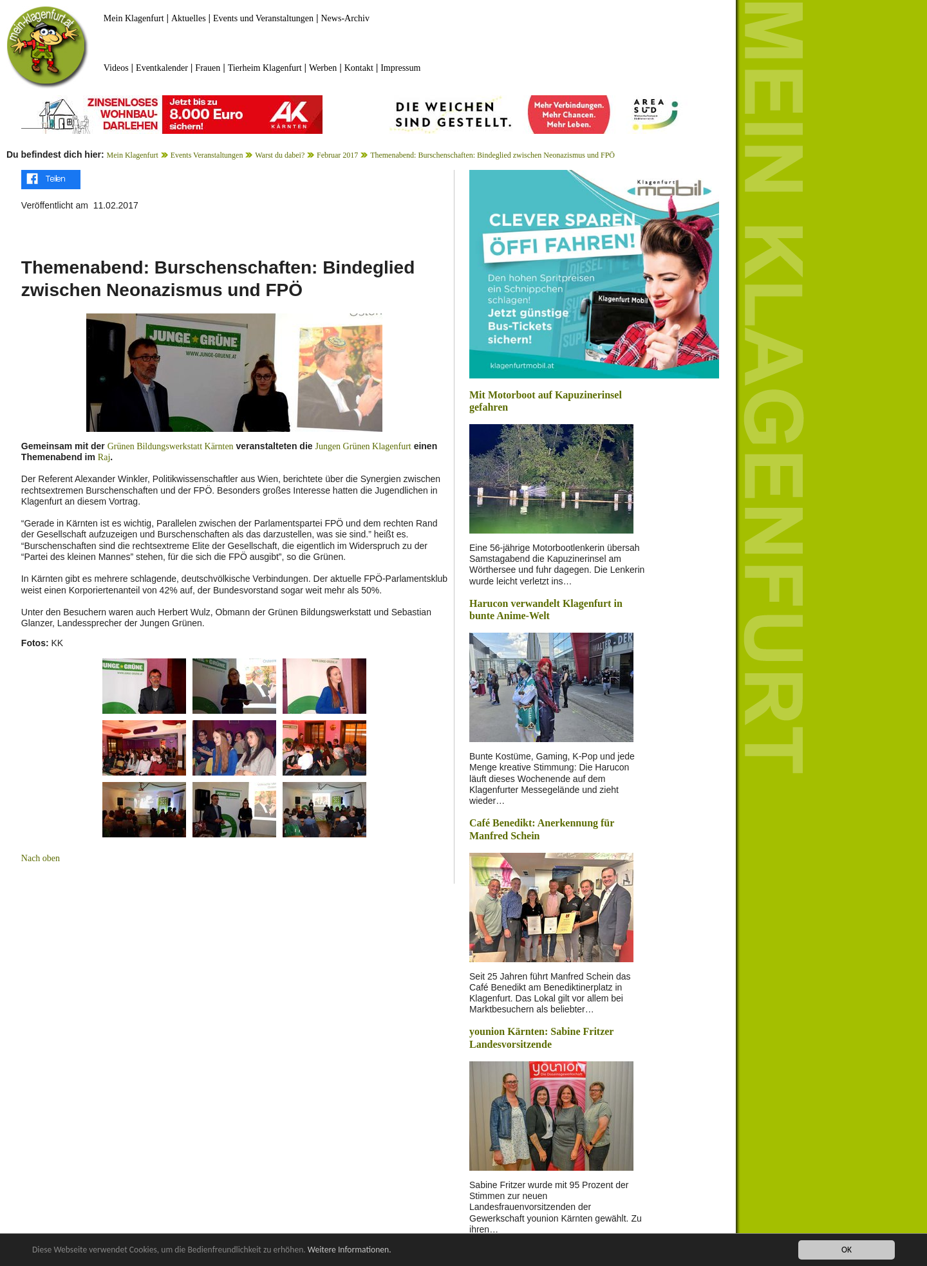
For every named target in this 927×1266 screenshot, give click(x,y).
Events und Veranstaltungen (263, 18)
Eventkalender (162, 68)
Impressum (400, 68)
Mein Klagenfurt (134, 18)
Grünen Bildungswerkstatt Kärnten (171, 446)
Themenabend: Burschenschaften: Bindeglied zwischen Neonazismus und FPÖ (492, 155)
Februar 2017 (337, 155)
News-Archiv (345, 18)
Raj (104, 457)
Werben (323, 68)
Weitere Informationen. (349, 1250)
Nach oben (40, 858)
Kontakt (358, 68)
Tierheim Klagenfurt (265, 68)
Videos (116, 68)
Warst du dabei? (279, 155)
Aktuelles (188, 18)
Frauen (207, 68)
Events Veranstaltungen (207, 155)
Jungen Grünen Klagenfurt (363, 446)
